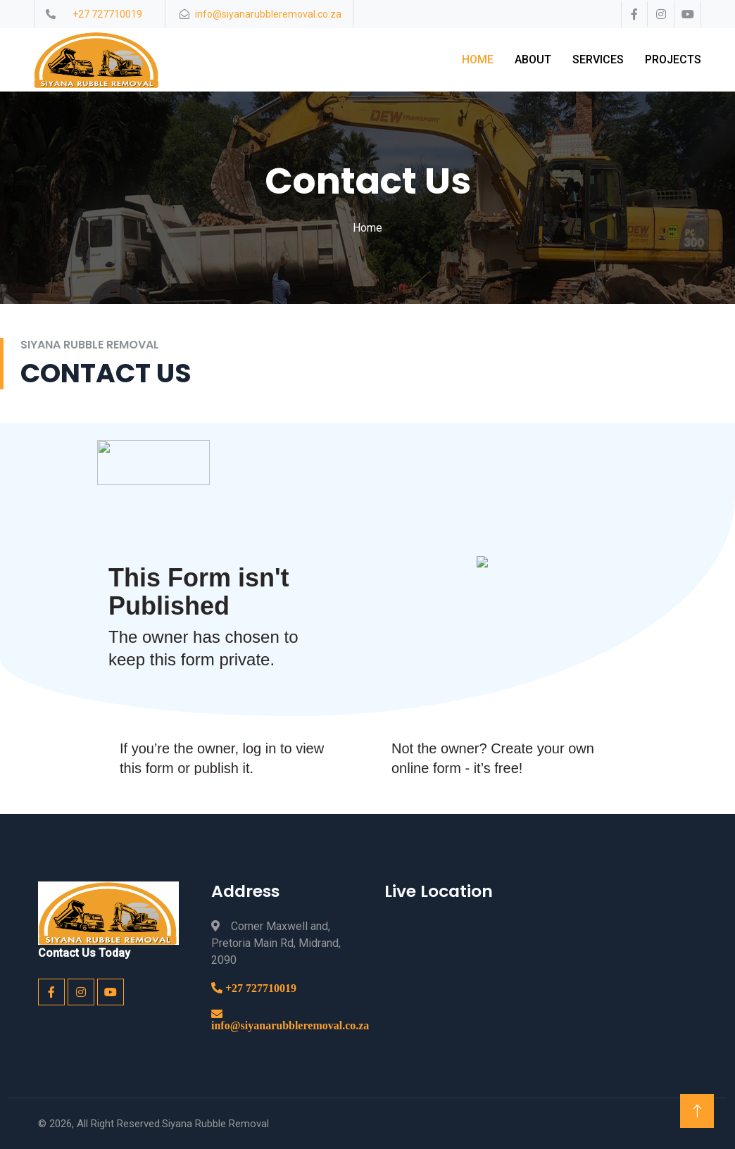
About (533, 59)
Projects (673, 59)
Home (478, 59)
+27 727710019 (259, 987)
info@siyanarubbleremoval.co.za (290, 1025)
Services (598, 59)
